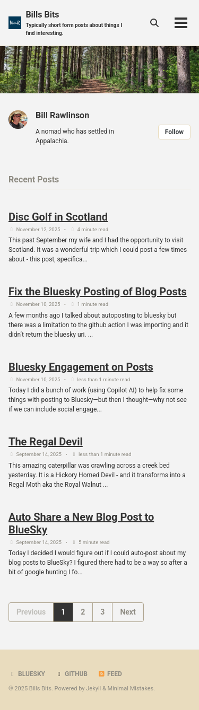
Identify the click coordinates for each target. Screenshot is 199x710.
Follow (174, 132)
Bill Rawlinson (62, 115)
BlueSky (26, 674)
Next (127, 612)
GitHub (71, 674)
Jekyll (93, 688)
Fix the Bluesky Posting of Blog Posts (97, 291)
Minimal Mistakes (131, 688)
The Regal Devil (45, 441)
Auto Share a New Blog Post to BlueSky (81, 523)
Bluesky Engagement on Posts (80, 367)
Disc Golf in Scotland (58, 217)
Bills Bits (77, 23)
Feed (110, 674)
